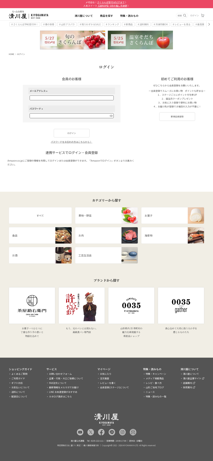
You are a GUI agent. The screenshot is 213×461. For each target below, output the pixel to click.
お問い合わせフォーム (60, 373)
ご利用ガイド (18, 378)
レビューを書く (108, 383)
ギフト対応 (17, 383)
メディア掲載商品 (155, 378)
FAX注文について (58, 383)
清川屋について (84, 16)
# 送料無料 (143, 24)
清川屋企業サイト (192, 378)
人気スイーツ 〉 (106, 5)
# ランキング (112, 24)
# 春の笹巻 (48, 24)
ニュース (150, 392)
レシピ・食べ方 (154, 383)
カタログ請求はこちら (60, 396)
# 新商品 (128, 24)
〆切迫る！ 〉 (106, 2)
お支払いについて (20, 387)
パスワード (37, 108)
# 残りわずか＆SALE (90, 24)
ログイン (194, 15)
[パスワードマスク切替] (111, 115)
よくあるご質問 (19, 373)
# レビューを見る (182, 24)
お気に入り (105, 373)
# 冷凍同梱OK (161, 24)
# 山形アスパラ (67, 24)
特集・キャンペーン (156, 373)
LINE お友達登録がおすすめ (63, 392)
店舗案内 (187, 383)
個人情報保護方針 (91, 445)
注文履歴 (104, 378)
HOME (11, 54)
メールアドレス (39, 90)
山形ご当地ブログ (155, 387)
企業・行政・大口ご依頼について (66, 378)
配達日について (19, 396)
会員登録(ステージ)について (114, 387)
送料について (18, 392)
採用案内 (187, 387)
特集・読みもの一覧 (156, 396)
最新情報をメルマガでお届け (64, 387)
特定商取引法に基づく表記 (69, 445)
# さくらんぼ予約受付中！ (24, 24)
